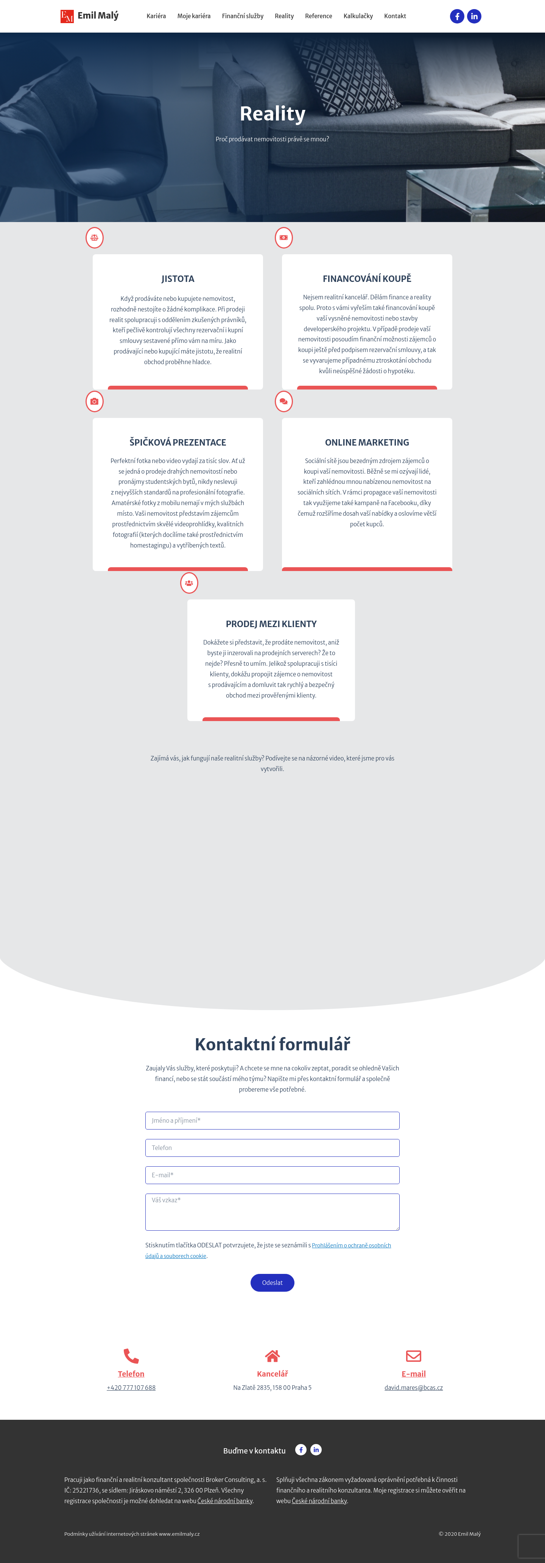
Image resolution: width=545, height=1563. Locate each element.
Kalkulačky (358, 16)
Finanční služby (242, 16)
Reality (284, 16)
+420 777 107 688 (131, 1387)
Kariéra (156, 16)
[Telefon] (131, 1356)
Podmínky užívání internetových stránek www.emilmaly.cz (132, 1534)
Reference (318, 16)
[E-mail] (413, 1356)
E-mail (414, 1373)
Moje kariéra (194, 16)
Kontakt (395, 16)
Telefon (131, 1373)
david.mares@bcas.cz (414, 1387)
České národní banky (225, 1501)
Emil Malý (89, 15)
